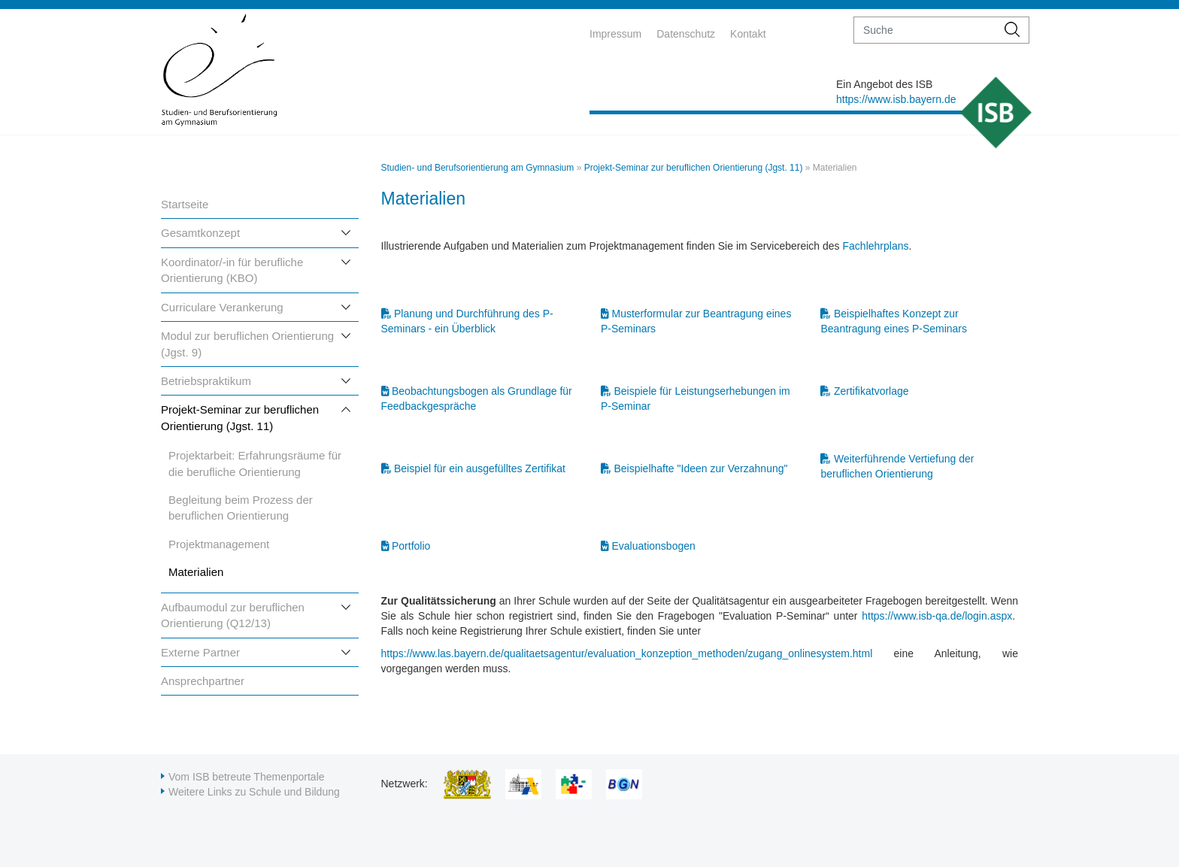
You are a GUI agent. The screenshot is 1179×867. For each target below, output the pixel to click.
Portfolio (411, 546)
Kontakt (747, 34)
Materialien (195, 571)
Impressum (615, 34)
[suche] (925, 30)
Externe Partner (200, 652)
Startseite (184, 204)
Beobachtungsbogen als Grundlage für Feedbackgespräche (476, 396)
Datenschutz (685, 34)
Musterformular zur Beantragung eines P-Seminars (696, 319)
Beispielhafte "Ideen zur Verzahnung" (700, 468)
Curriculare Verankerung (222, 307)
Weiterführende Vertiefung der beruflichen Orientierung (897, 464)
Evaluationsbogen (653, 546)
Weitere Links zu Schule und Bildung (254, 792)
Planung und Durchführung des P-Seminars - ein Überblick (467, 319)
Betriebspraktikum (206, 380)
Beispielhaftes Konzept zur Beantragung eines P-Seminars (893, 319)
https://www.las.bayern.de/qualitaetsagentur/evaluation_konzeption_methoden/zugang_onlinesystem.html (627, 653)
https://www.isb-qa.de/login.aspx (937, 616)
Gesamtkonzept (200, 232)
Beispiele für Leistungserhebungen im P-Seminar (695, 396)
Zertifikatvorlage (871, 391)
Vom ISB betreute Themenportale (246, 777)
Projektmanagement (218, 544)
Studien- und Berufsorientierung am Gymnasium (477, 167)
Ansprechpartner (202, 681)
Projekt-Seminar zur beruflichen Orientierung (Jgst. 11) (693, 167)
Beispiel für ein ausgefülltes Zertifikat (479, 468)
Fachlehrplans (876, 246)
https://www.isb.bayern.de (896, 99)
